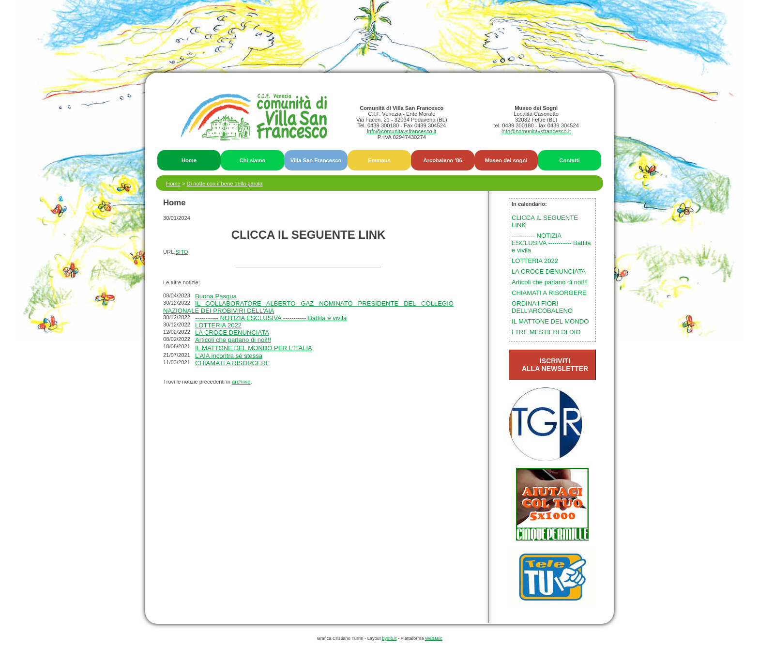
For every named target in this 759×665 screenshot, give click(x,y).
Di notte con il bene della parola (225, 183)
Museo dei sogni (506, 160)
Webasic (433, 638)
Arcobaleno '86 (443, 160)
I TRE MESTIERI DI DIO (546, 332)
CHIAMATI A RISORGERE (232, 363)
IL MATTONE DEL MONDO (550, 321)
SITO (182, 252)
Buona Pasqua (216, 296)
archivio (241, 382)
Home (189, 160)
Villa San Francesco (316, 160)
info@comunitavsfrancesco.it (401, 131)
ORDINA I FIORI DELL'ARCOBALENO (542, 307)
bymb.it (389, 638)
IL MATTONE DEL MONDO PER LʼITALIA (253, 348)
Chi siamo (252, 160)
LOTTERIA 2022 (218, 325)
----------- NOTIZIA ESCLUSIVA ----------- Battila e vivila (271, 318)
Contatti (569, 160)
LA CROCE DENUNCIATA (232, 332)
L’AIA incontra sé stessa (228, 355)
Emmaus (379, 160)
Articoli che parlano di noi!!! (233, 339)
